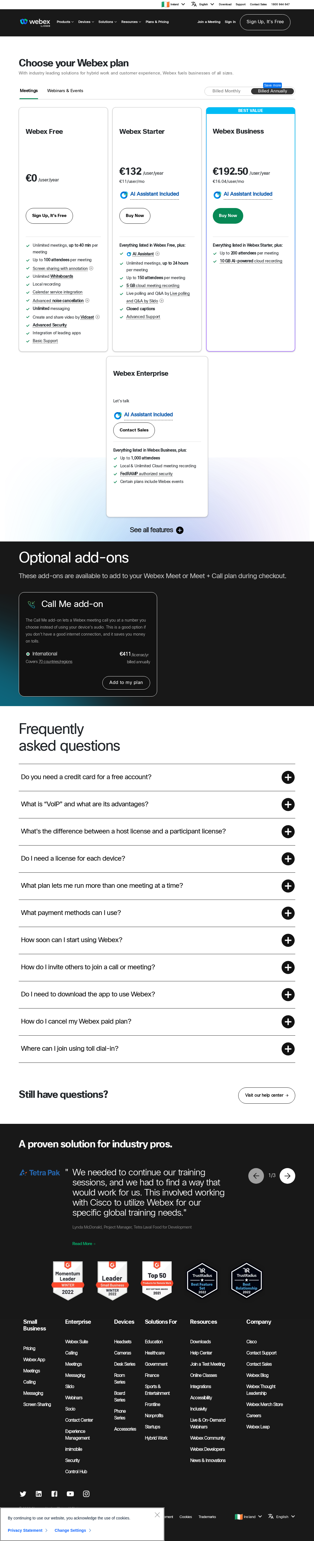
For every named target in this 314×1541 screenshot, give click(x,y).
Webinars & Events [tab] (65, 91)
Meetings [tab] (29, 91)
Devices (86, 22)
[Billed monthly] (226, 91)
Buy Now (135, 216)
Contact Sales (258, 4)
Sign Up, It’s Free (265, 22)
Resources (131, 22)
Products (65, 22)
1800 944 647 (280, 4)
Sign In (230, 22)
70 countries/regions (55, 662)
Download (225, 4)
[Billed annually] (272, 91)
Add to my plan (126, 683)
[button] (178, 4)
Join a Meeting (208, 22)
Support (240, 4)
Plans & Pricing (157, 22)
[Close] (157, 1538)
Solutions (107, 22)
